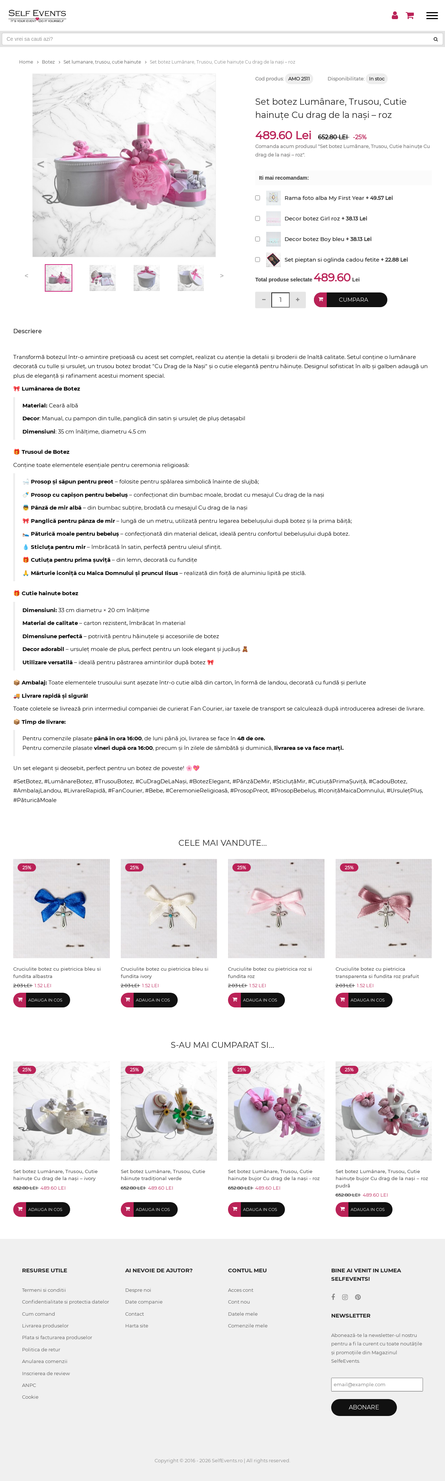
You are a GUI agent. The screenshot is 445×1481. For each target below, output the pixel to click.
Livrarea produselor (45, 1326)
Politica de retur (41, 1349)
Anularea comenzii (45, 1361)
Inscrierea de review (46, 1373)
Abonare (364, 1407)
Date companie (144, 1302)
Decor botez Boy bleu (314, 239)
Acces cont (240, 1290)
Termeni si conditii (44, 1290)
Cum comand (38, 1314)
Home (29, 62)
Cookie (30, 1397)
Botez (51, 62)
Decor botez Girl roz (312, 218)
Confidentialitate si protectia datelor (65, 1302)
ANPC (29, 1385)
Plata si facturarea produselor (57, 1337)
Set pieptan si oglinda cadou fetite (332, 259)
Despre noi (138, 1290)
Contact (134, 1314)
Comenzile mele (248, 1326)
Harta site (136, 1326)
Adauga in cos (45, 1000)
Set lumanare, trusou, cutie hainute (105, 62)
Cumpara (353, 299)
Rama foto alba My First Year (324, 197)
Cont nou (239, 1302)
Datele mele (243, 1314)
